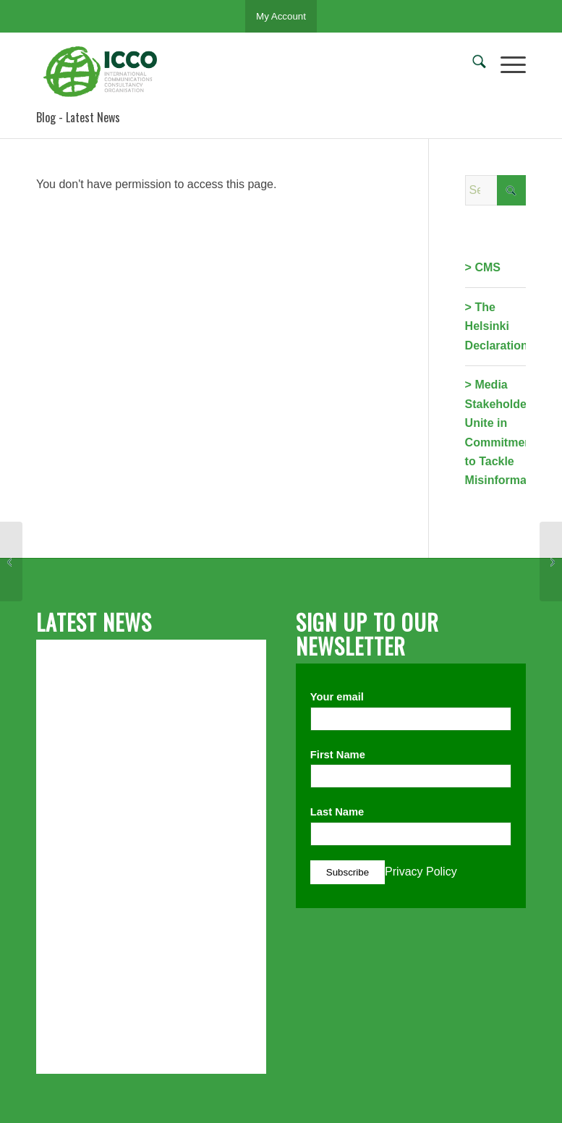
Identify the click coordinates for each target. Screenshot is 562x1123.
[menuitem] (472, 64)
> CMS (483, 267)
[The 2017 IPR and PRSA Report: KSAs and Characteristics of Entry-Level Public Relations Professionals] (551, 561)
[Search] (472, 64)
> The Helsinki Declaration (496, 326)
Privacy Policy (421, 871)
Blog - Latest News (78, 117)
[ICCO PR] (104, 71)
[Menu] (506, 64)
